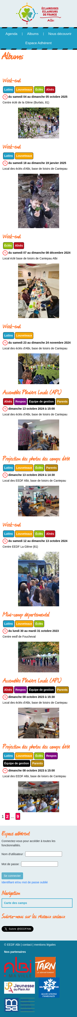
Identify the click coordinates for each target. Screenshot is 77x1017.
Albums (33, 34)
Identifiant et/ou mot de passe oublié (25, 882)
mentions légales (45, 944)
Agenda (11, 34)
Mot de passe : (11, 864)
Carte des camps (15, 903)
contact (27, 944)
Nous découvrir (59, 34)
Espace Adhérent (38, 43)
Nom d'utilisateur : (13, 854)
